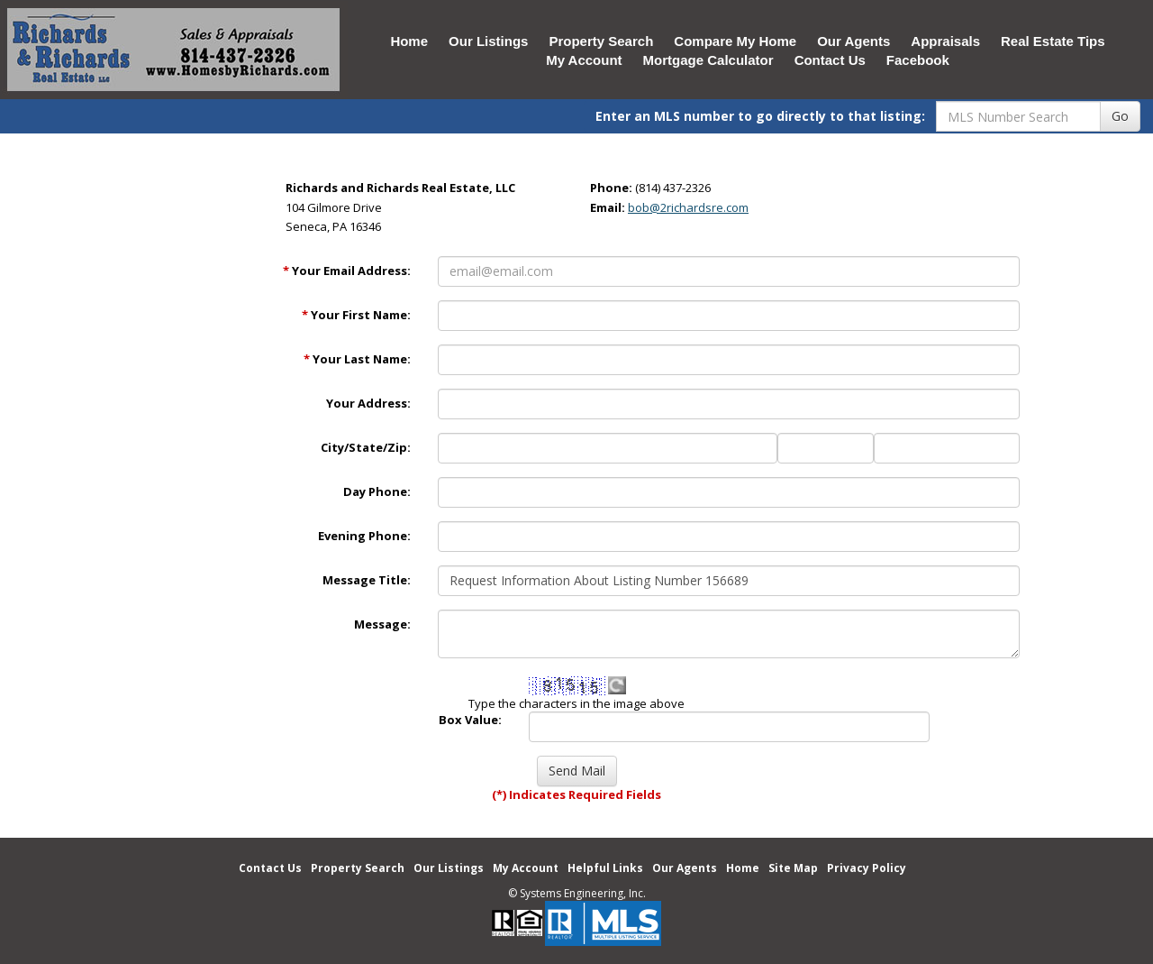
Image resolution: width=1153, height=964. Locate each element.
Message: (382, 624)
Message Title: (366, 580)
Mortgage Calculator (708, 60)
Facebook (917, 60)
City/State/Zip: (366, 447)
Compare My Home (735, 41)
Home (409, 41)
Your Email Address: (347, 270)
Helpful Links (605, 868)
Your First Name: (356, 315)
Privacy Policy (866, 868)
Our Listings (488, 41)
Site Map (793, 868)
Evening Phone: (364, 536)
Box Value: (470, 720)
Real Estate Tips (1053, 41)
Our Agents (853, 41)
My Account (584, 60)
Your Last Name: (357, 359)
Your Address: (368, 403)
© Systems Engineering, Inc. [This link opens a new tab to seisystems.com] (577, 893)
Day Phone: (377, 491)
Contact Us (830, 60)
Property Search (601, 41)
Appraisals (945, 41)
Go (1120, 115)
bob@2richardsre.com (688, 207)
